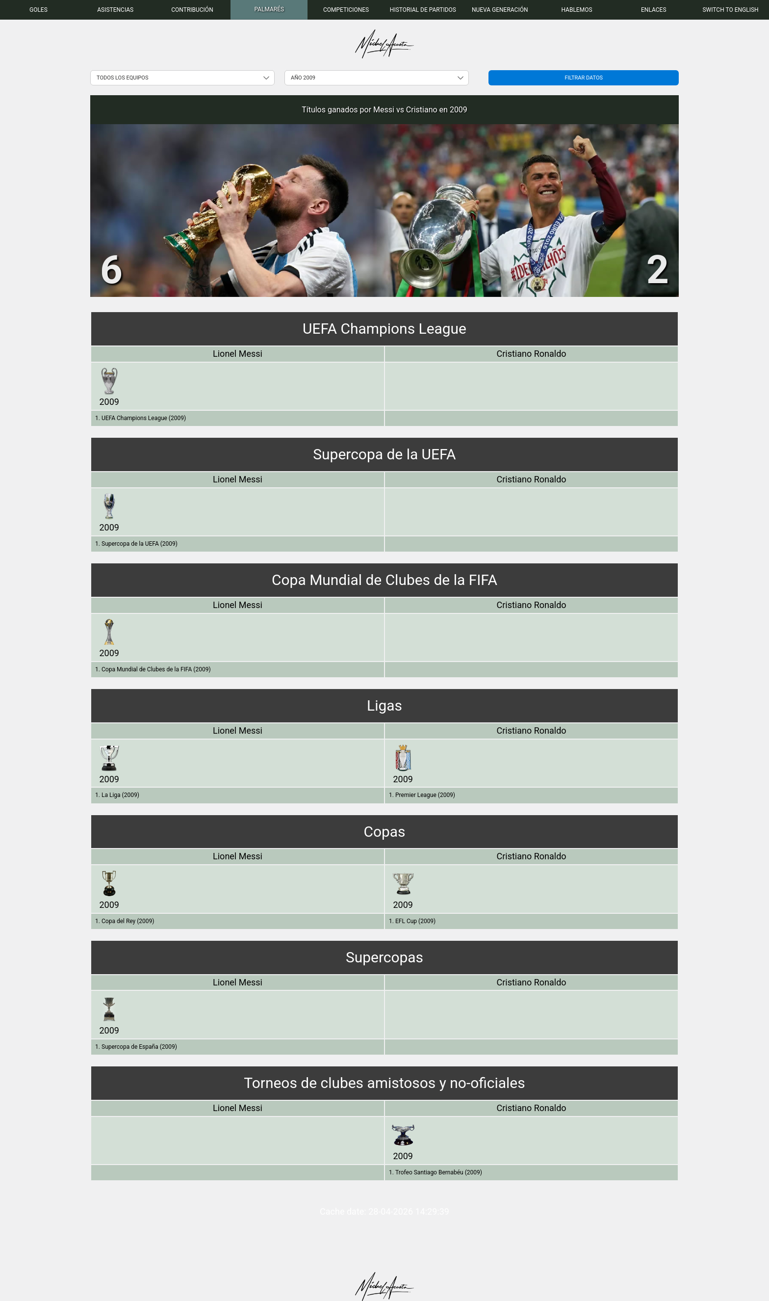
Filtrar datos (583, 78)
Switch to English (730, 9)
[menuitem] (38, 10)
